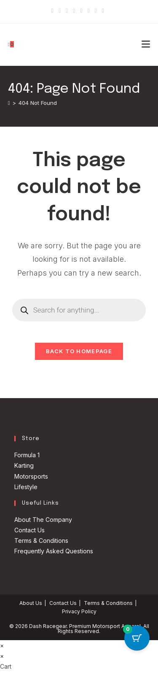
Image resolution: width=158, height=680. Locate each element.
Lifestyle (25, 486)
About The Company (43, 519)
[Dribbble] (74, 10)
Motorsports (31, 476)
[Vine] (95, 10)
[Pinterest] (66, 10)
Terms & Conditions (41, 540)
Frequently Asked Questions (53, 551)
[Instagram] (81, 10)
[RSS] (103, 10)
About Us (30, 603)
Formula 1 (27, 455)
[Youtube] (88, 10)
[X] (53, 10)
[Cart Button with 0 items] (137, 638)
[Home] (9, 102)
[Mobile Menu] (146, 44)
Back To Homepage (79, 351)
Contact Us (29, 530)
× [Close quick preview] (2, 645)
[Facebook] (59, 10)
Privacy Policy (79, 611)
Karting (24, 465)
